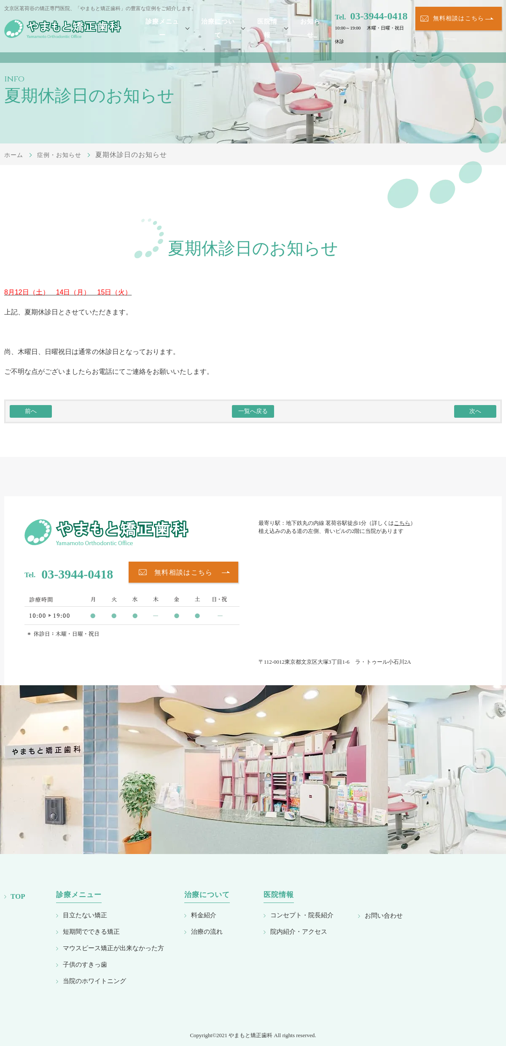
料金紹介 (203, 915)
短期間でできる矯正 (91, 931)
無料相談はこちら (458, 28)
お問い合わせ (384, 915)
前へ (31, 411)
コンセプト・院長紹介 (302, 915)
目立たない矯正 (85, 915)
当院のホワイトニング (94, 980)
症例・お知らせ (65, 154)
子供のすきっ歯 (85, 964)
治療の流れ (207, 931)
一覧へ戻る (253, 411)
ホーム (15, 154)
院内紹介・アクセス (298, 931)
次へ (475, 411)
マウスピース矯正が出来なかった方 (113, 947)
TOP (18, 896)
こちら (402, 523)
